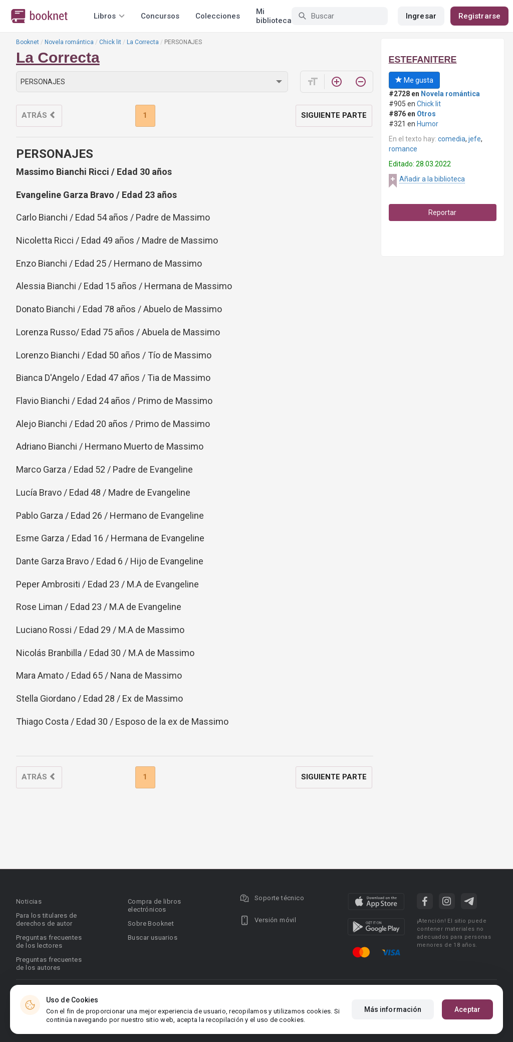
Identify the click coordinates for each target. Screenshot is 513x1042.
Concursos (160, 16)
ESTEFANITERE (423, 60)
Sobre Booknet (151, 923)
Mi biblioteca (274, 16)
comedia (451, 139)
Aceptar (467, 1009)
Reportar (442, 213)
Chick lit (110, 42)
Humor (427, 124)
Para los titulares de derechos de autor (46, 919)
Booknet (27, 42)
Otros (426, 114)
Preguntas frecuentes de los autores (49, 963)
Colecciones (217, 16)
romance (403, 149)
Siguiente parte (334, 115)
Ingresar (421, 16)
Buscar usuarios (152, 937)
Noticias (29, 901)
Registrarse (479, 16)
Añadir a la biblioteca (432, 179)
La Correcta (143, 42)
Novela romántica (69, 42)
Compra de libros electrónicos (154, 905)
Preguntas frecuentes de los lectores (49, 941)
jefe (474, 139)
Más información (393, 1009)
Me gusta (414, 80)
